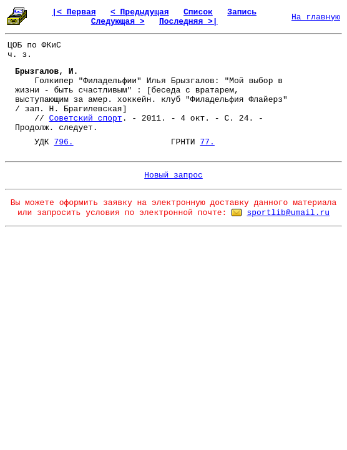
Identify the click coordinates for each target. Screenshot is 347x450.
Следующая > (118, 21)
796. (63, 142)
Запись (242, 12)
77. (207, 142)
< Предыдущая (139, 12)
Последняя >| (188, 21)
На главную (315, 17)
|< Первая (73, 12)
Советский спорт (85, 118)
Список (198, 12)
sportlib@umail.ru (288, 213)
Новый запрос (173, 175)
